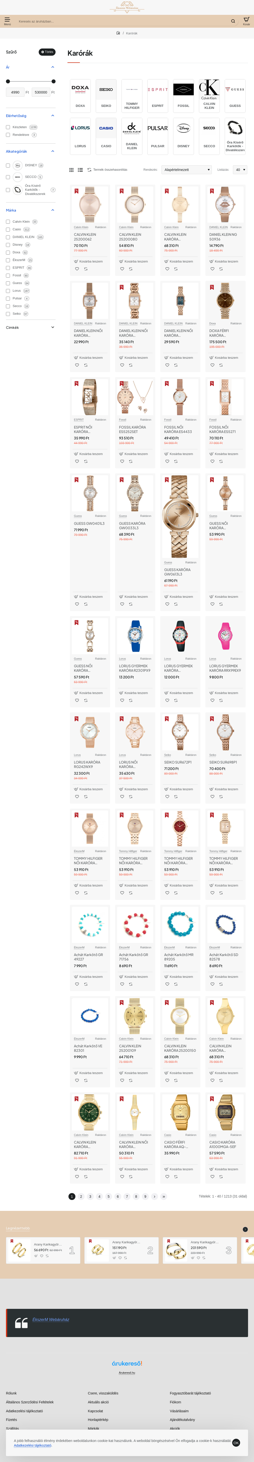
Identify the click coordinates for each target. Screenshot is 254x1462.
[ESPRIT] (8, 268)
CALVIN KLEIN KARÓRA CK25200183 (175, 236)
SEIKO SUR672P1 (177, 762)
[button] (89, 261)
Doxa (212, 323)
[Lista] (80, 170)
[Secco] (8, 306)
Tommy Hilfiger (128, 851)
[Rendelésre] (8, 135)
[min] (15, 92)
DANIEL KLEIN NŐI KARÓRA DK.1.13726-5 (88, 332)
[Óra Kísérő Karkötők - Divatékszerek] (8, 190)
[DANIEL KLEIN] (8, 237)
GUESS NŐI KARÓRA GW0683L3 (83, 668)
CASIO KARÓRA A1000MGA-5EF (222, 1144)
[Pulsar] (8, 299)
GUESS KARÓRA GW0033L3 (132, 525)
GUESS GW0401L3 (89, 523)
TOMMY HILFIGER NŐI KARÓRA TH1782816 (178, 860)
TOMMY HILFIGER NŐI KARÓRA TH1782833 (223, 860)
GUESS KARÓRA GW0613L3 (177, 571)
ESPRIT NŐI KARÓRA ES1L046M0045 (87, 429)
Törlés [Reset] (49, 52)
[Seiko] (8, 314)
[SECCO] (8, 177)
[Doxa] (8, 253)
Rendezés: (150, 169)
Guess (78, 515)
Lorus (122, 658)
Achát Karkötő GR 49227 (88, 956)
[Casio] (8, 230)
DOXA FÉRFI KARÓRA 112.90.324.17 (220, 332)
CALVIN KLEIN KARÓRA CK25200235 (220, 1048)
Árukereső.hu (127, 1372)
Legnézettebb (18, 1228)
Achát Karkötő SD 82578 (223, 956)
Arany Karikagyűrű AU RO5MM (126, 1242)
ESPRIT (79, 419)
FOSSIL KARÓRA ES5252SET (132, 429)
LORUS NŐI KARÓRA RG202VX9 (128, 764)
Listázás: (223, 169)
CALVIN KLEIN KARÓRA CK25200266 (85, 1144)
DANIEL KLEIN (218, 227)
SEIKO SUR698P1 (223, 762)
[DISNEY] (8, 166)
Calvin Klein (81, 227)
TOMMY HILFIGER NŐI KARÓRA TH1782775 (133, 860)
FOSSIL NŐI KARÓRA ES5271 (222, 429)
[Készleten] (8, 127)
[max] (41, 92)
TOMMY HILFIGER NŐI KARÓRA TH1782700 (88, 860)
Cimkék (12, 327)
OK (236, 1443)
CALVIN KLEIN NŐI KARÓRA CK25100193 (133, 1144)
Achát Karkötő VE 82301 (88, 1048)
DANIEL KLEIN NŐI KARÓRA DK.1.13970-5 (178, 332)
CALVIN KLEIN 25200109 (130, 1048)
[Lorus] (8, 291)
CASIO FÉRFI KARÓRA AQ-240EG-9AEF (175, 1144)
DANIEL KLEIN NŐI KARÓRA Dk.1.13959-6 (133, 332)
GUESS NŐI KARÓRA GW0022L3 (218, 525)
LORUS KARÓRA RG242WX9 (87, 764)
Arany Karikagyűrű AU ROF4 (205, 1242)
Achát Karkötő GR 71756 (133, 956)
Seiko (167, 754)
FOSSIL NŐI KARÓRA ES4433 (178, 429)
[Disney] (8, 245)
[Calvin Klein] (8, 222)
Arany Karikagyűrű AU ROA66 (48, 1244)
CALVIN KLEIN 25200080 (130, 236)
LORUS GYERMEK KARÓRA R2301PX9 (134, 668)
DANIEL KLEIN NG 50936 (223, 236)
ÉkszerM (79, 851)
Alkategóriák (16, 151)
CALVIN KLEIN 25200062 (85, 236)
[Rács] (71, 170)
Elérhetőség (16, 115)
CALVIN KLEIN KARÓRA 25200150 (180, 1048)
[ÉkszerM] (8, 260)
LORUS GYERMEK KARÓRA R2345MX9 (178, 668)
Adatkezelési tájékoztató (32, 1445)
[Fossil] (8, 276)
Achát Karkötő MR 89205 (178, 956)
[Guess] (8, 283)
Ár (7, 67)
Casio (167, 1134)
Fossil (122, 419)
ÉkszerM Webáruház (50, 1320)
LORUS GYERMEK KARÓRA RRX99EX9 (225, 668)
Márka (11, 210)
